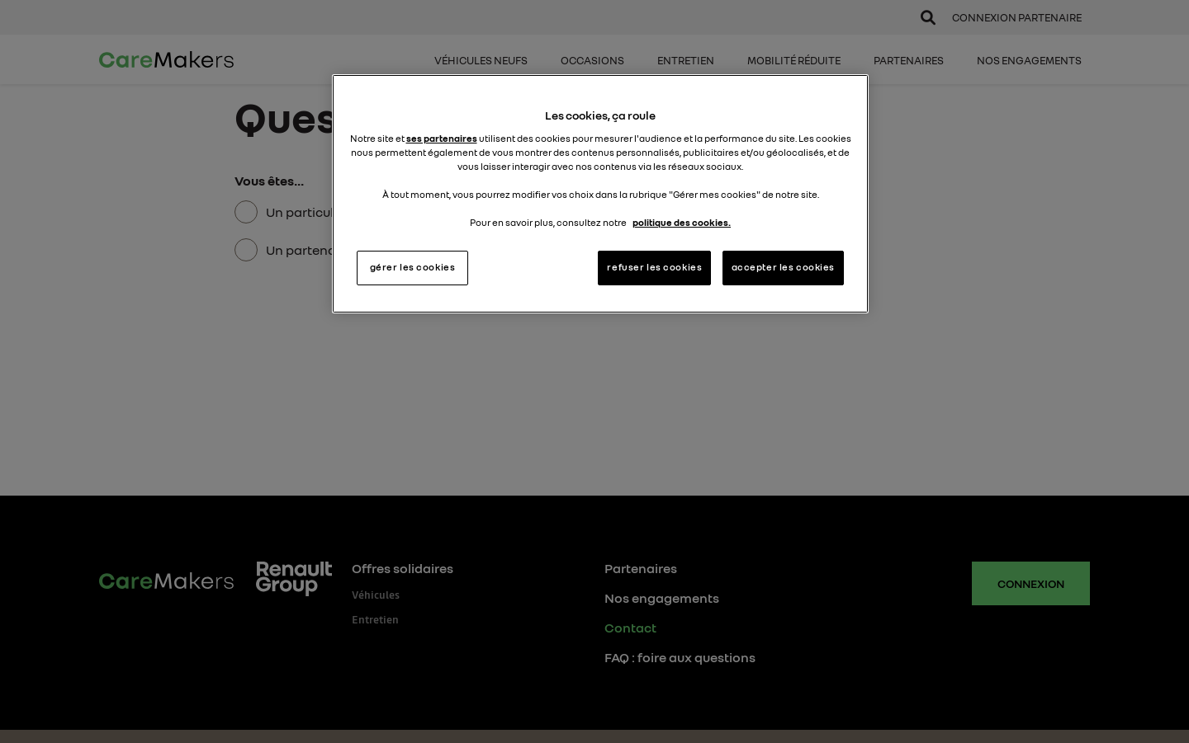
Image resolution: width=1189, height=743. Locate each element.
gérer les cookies (413, 267)
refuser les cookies (654, 267)
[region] (600, 193)
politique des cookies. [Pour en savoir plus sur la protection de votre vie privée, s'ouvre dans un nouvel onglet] (681, 222)
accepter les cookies (783, 267)
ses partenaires (441, 138)
